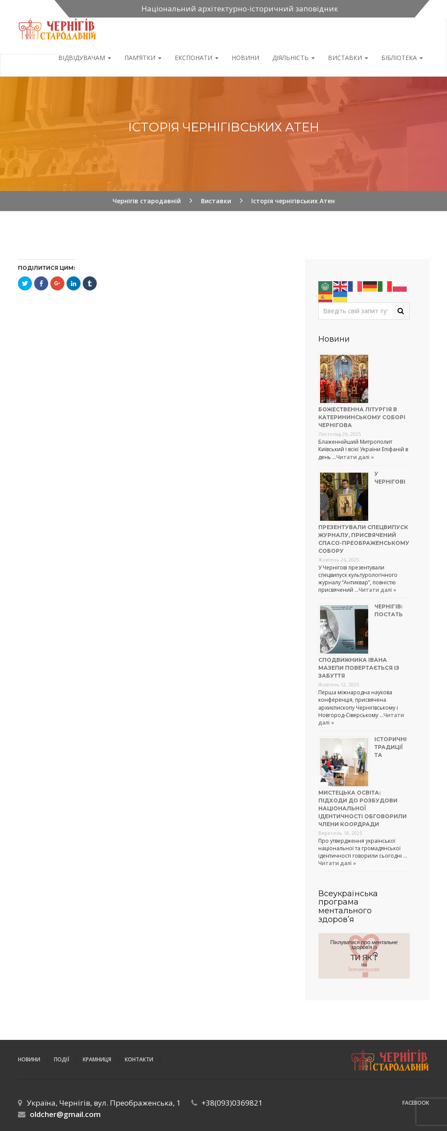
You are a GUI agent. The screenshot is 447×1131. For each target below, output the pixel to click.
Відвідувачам (84, 57)
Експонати (196, 57)
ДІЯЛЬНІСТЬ (293, 57)
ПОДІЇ (61, 1059)
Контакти (139, 1059)
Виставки (348, 57)
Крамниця (97, 1059)
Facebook (415, 1102)
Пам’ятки (143, 57)
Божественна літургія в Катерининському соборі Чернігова (361, 417)
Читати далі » (355, 457)
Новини (245, 57)
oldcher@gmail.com (65, 1114)
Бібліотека (402, 57)
